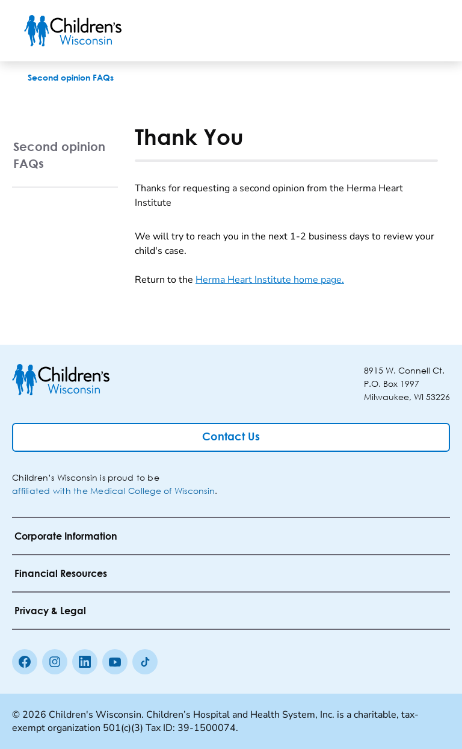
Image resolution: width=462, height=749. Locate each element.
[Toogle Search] (392, 30)
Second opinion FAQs (59, 155)
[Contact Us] (231, 437)
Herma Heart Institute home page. (270, 279)
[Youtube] (115, 661)
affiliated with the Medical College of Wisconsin (113, 490)
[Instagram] (54, 661)
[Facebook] (24, 661)
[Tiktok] (145, 661)
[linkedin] (84, 661)
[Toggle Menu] (423, 30)
